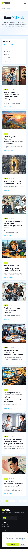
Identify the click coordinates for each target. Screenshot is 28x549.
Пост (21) (6, 54)
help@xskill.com (5, 524)
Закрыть (23, 544)
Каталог (3, 532)
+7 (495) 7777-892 (6, 526)
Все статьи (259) (8, 45)
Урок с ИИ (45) (8, 61)
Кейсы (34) (7, 51)
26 (20, 501)
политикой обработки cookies (14, 540)
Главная (3, 8)
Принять (13, 544)
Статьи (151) (7, 58)
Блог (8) (6, 48)
